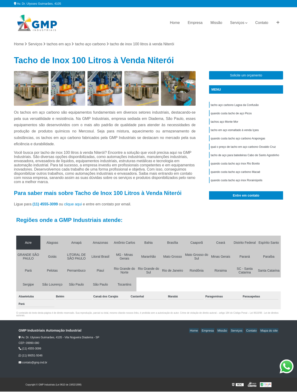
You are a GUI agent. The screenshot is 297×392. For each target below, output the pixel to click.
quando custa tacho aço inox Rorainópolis (236, 185)
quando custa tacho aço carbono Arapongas (238, 141)
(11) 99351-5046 (30, 356)
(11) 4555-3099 (45, 205)
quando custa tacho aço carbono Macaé (235, 176)
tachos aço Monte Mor (224, 123)
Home (175, 23)
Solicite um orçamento (246, 76)
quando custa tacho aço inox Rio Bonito (235, 167)
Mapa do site (269, 331)
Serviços (237, 23)
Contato (261, 23)
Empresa (195, 23)
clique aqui (73, 205)
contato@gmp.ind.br (33, 363)
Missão (216, 23)
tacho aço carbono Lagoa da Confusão (235, 105)
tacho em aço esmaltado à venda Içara (235, 132)
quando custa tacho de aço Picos (231, 114)
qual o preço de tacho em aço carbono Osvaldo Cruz (243, 150)
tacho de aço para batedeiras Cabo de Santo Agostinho (245, 158)
